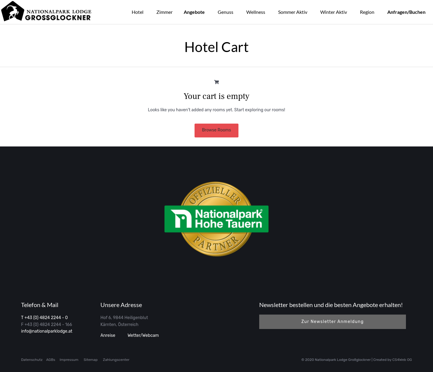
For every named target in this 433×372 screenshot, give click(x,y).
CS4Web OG (402, 360)
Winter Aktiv (333, 12)
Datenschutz (32, 360)
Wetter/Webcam (143, 335)
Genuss (225, 12)
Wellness (255, 12)
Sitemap (90, 360)
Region (367, 12)
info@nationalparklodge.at (46, 331)
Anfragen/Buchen (406, 12)
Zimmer (164, 12)
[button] (332, 322)
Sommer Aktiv (292, 12)
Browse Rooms (216, 130)
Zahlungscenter (116, 360)
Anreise (107, 335)
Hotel (137, 12)
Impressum (69, 360)
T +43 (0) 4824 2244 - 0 (44, 317)
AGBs (50, 360)
